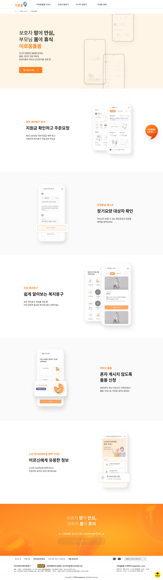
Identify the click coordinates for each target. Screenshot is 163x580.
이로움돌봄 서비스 (43, 4)
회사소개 (18, 559)
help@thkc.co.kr (138, 566)
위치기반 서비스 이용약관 (56, 559)
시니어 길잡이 (81, 4)
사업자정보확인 (46, 569)
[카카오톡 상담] (158, 575)
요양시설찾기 (63, 4)
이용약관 (27, 559)
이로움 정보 (102, 4)
